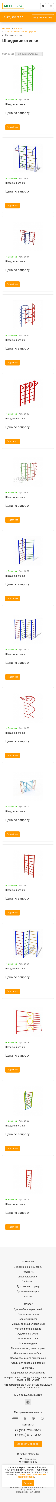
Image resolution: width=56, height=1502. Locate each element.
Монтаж (28, 1296)
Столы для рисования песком (28, 1363)
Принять (28, 1483)
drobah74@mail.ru (29, 1454)
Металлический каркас (28, 1329)
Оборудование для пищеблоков (28, 1358)
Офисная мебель (28, 1319)
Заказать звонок (28, 1443)
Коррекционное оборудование (28, 1373)
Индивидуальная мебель (28, 1353)
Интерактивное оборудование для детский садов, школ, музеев (28, 1378)
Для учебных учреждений (28, 1309)
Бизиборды (28, 1368)
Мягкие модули (28, 1343)
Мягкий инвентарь (28, 1338)
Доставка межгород (28, 1291)
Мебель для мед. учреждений (28, 1324)
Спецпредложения (28, 1277)
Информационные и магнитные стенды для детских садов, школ (28, 1386)
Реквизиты (28, 1272)
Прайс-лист (28, 1281)
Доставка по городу (28, 1286)
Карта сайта (28, 1489)
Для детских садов (28, 1314)
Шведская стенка (15, 104)
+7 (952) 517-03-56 (28, 1435)
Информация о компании (28, 1267)
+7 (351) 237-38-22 (12, 17)
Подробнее (12, 127)
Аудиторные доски (28, 1334)
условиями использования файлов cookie (31, 1475)
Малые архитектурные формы (28, 1348)
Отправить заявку (42, 17)
